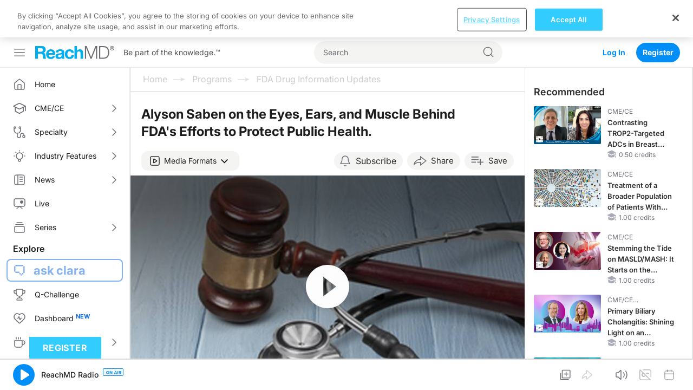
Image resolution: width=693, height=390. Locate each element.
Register (658, 15)
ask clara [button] (60, 233)
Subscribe (376, 123)
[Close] (676, 376)
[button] (190, 123)
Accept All (568, 377)
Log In (614, 15)
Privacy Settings (491, 377)
